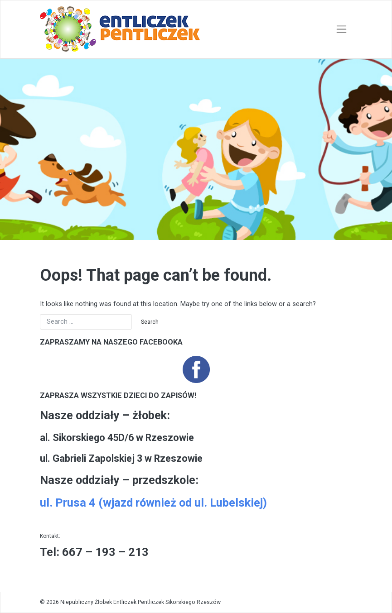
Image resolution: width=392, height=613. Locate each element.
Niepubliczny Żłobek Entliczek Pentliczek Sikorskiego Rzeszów (140, 602)
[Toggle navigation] (341, 29)
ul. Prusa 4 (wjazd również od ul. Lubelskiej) (153, 502)
